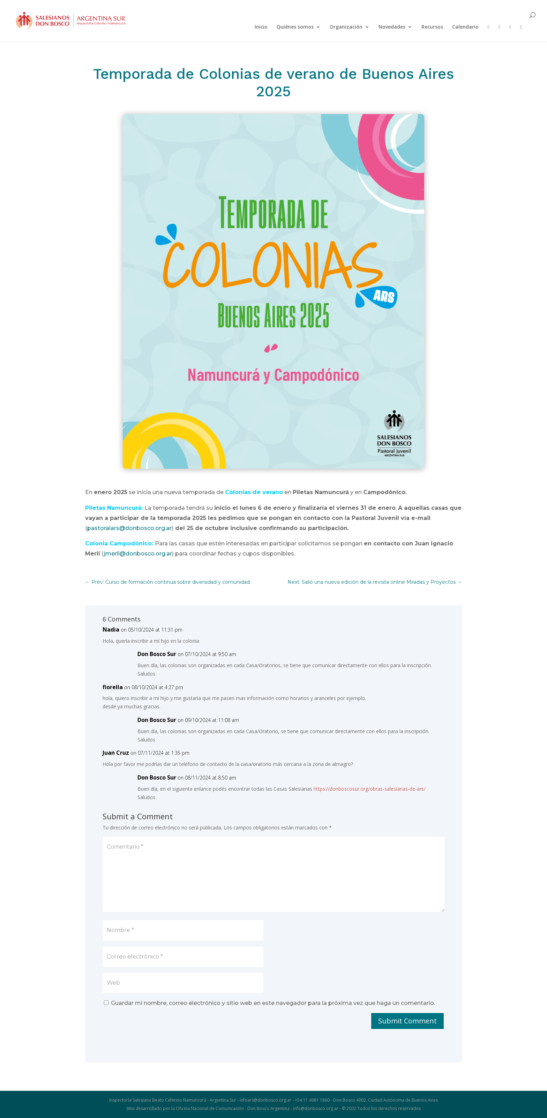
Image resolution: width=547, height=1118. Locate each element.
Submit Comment (407, 1021)
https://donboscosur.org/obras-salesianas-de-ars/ (370, 788)
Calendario (465, 27)
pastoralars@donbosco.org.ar (129, 528)
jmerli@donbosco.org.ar (138, 553)
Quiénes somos (295, 27)
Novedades (392, 27)
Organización (346, 27)
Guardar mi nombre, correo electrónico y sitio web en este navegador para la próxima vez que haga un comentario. (273, 1003)
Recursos (432, 27)
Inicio (261, 27)
